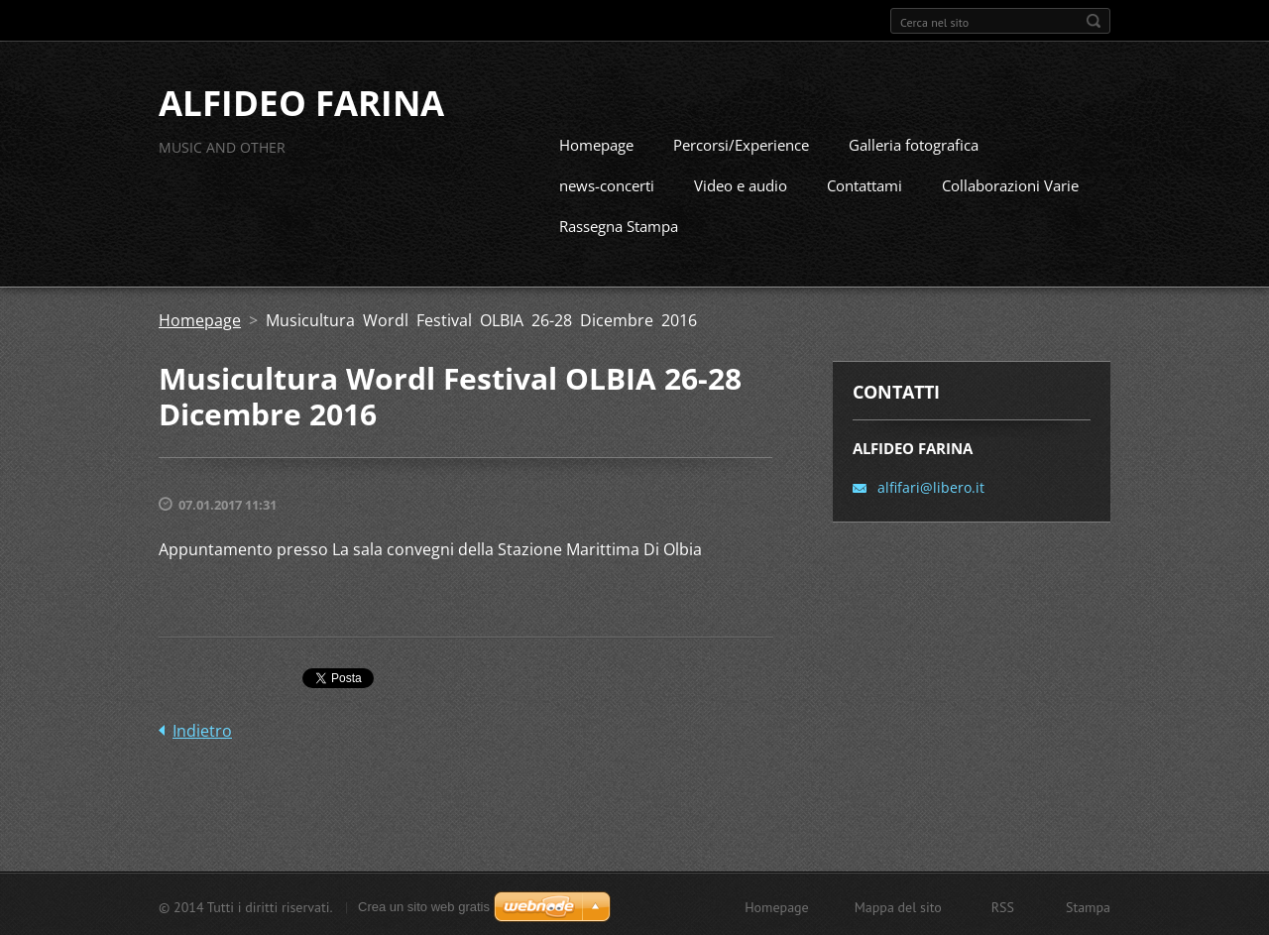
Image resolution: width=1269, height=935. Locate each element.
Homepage (596, 143)
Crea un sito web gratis (424, 904)
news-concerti (606, 183)
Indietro (202, 729)
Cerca (1093, 21)
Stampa (1088, 905)
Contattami (864, 183)
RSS (1002, 905)
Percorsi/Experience (741, 143)
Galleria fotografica (914, 143)
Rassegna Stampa (618, 224)
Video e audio (740, 183)
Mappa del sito (898, 905)
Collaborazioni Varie (1010, 183)
